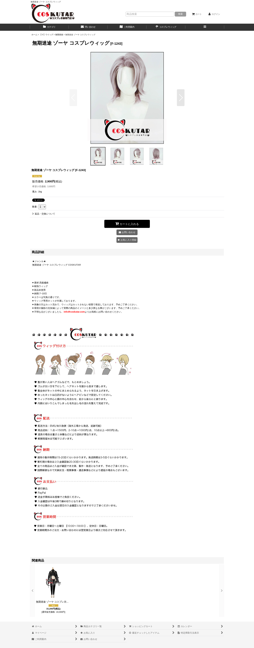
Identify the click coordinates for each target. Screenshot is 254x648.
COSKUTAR (74, 265)
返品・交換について (43, 213)
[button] (204, 27)
